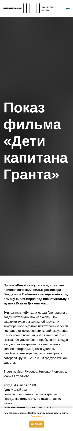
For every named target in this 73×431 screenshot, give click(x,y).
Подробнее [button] (36, 416)
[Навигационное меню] (67, 8)
